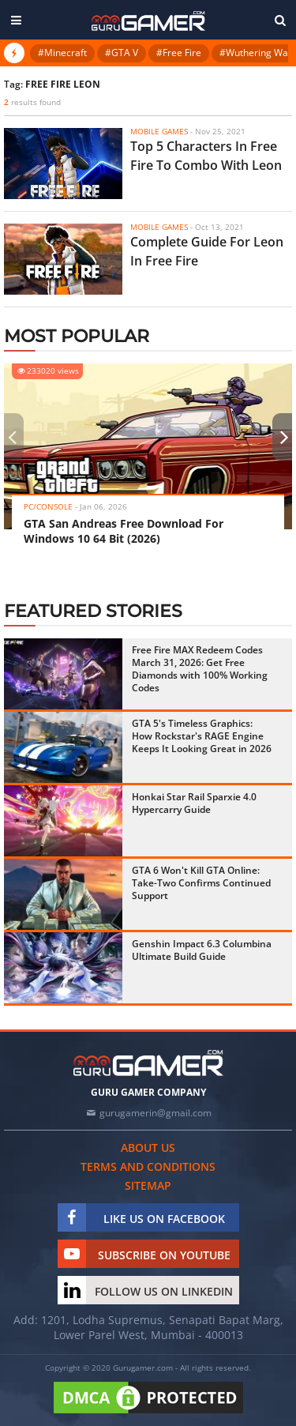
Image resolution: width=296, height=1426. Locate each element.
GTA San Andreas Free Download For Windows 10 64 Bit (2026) (123, 531)
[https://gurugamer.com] (148, 1063)
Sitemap (148, 1185)
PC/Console (48, 506)
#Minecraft (62, 52)
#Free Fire (178, 52)
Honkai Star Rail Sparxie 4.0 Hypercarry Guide (194, 803)
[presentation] (12, 437)
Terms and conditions (148, 1166)
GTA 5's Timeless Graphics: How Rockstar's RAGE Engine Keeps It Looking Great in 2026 (202, 736)
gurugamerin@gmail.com (155, 1112)
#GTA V (121, 52)
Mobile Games (159, 131)
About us (148, 1147)
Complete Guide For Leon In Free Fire (206, 251)
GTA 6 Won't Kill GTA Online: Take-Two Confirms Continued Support (201, 883)
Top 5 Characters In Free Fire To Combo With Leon (206, 155)
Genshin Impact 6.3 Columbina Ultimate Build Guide (202, 950)
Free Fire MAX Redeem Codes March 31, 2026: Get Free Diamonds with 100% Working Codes (200, 668)
